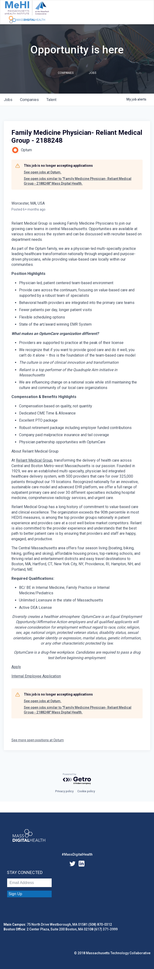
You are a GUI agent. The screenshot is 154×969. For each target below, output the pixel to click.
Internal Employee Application (36, 676)
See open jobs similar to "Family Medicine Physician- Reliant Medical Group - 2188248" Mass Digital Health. (77, 181)
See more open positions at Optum (37, 740)
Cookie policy (86, 791)
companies (29, 99)
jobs (8, 99)
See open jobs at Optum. (42, 172)
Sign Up (15, 894)
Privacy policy (64, 791)
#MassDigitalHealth (77, 854)
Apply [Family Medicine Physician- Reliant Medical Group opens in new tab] (16, 667)
